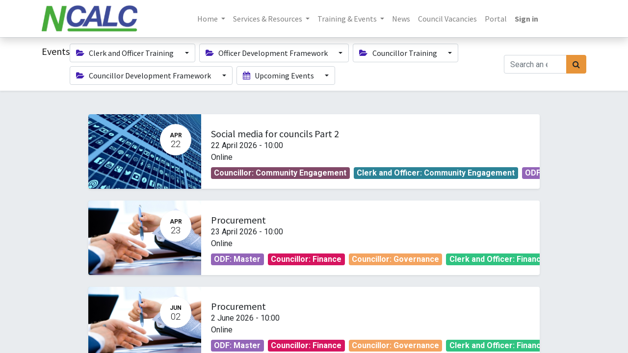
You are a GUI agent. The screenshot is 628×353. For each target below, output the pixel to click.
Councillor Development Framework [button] (144, 75)
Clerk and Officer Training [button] (125, 53)
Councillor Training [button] (398, 53)
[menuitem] (401, 18)
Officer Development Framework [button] (267, 53)
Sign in (526, 19)
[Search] (576, 64)
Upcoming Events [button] (279, 75)
